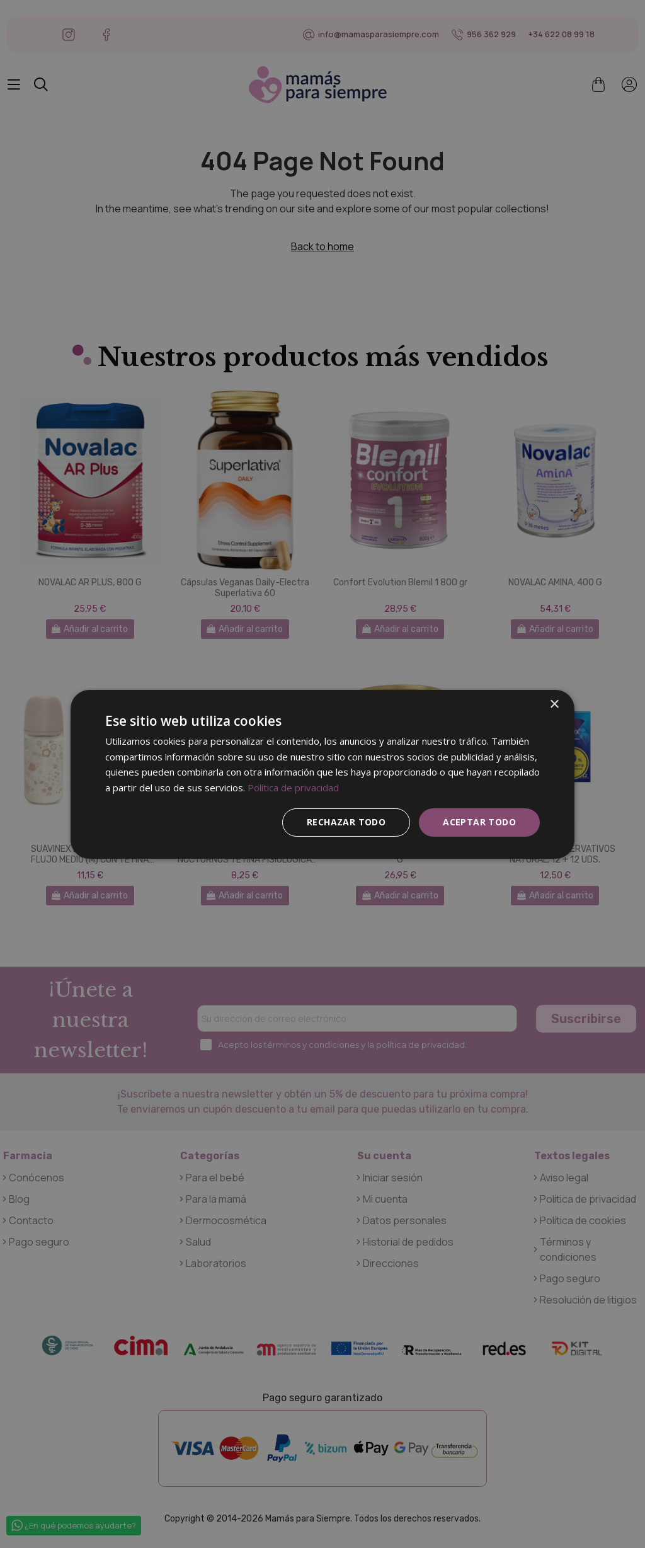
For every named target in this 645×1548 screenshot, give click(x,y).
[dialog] (322, 773)
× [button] (554, 704)
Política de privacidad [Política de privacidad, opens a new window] (293, 787)
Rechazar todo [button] (346, 822)
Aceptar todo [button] (479, 822)
